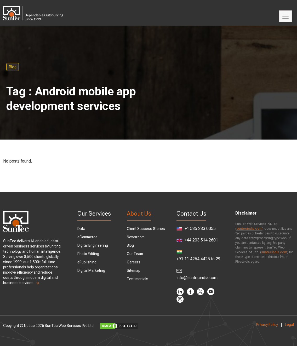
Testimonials (137, 279)
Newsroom (136, 237)
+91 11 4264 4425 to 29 (198, 255)
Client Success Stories (146, 229)
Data (81, 229)
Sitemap (133, 270)
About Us (139, 213)
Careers (133, 262)
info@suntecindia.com (197, 274)
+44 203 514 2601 (197, 240)
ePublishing (86, 262)
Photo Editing (88, 254)
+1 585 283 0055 (196, 228)
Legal (289, 324)
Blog (12, 67)
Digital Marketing (91, 270)
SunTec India (33, 9)
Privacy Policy (267, 324)
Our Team (135, 254)
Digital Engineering (92, 245)
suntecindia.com (249, 228)
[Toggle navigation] (285, 16)
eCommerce (87, 237)
